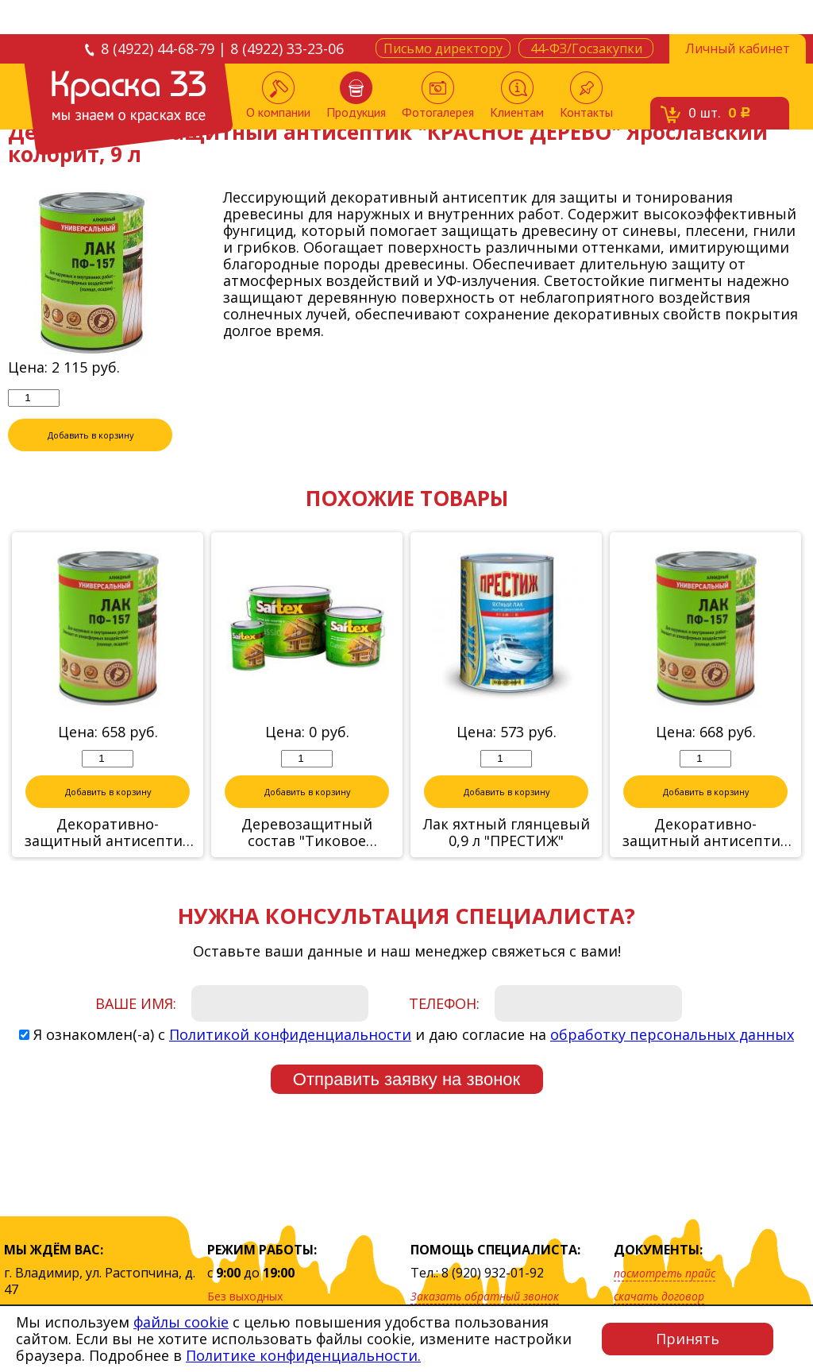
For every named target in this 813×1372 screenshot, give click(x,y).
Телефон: (444, 1003)
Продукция (356, 95)
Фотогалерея (438, 95)
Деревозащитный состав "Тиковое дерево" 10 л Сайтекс (307, 832)
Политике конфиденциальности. (303, 1355)
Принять (687, 1338)
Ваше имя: (135, 1003)
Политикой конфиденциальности (290, 1034)
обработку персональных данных (672, 1034)
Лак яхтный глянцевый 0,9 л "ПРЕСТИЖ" (506, 832)
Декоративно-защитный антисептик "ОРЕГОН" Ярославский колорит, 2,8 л (705, 832)
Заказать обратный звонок (484, 1296)
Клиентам (517, 95)
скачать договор (659, 1296)
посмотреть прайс (664, 1273)
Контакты (586, 95)
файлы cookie (181, 1321)
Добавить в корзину (90, 434)
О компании (278, 95)
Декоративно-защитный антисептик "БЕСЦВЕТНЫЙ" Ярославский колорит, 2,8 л (108, 832)
